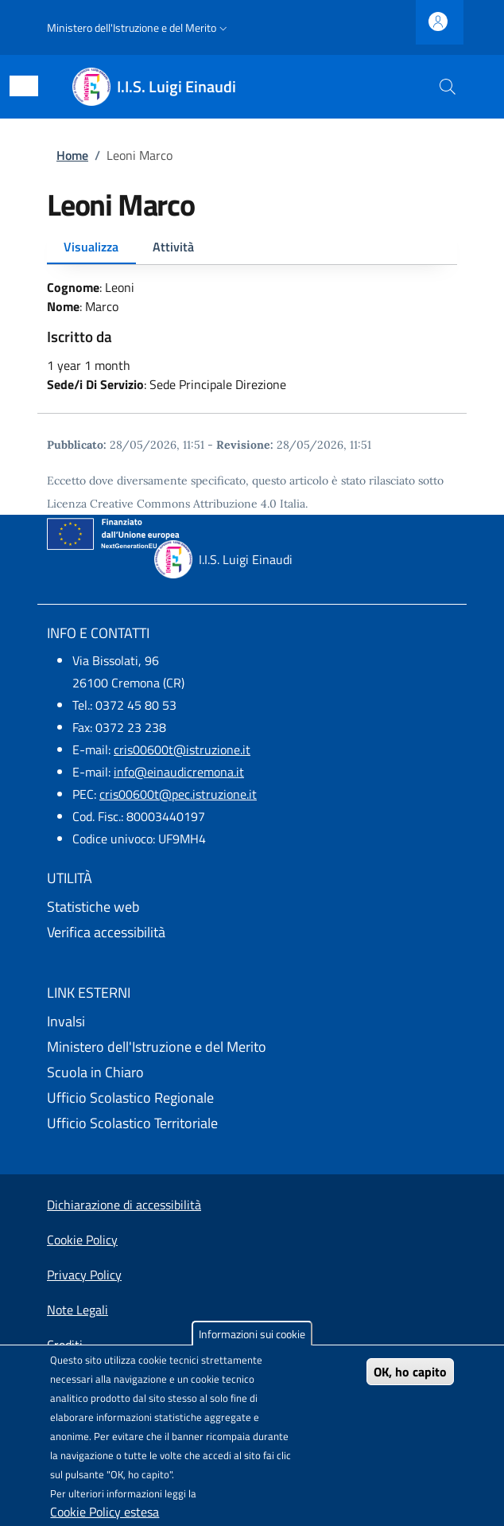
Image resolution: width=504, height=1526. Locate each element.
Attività (173, 246)
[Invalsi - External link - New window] (252, 1021)
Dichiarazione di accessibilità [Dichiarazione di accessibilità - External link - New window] (124, 1204)
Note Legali (77, 1309)
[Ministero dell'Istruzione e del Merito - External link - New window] (252, 1047)
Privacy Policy (84, 1274)
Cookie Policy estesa (104, 1511)
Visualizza (91, 246)
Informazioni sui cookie (252, 1334)
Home (72, 155)
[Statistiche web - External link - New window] (252, 907)
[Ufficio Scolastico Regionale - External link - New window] (252, 1098)
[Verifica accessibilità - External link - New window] (252, 932)
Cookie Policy (82, 1239)
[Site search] (447, 86)
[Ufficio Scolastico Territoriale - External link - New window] (252, 1123)
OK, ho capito (410, 1371)
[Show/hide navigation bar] (24, 86)
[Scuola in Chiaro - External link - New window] (252, 1072)
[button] (139, 28)
